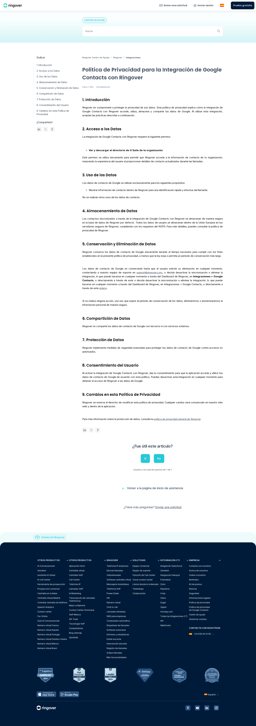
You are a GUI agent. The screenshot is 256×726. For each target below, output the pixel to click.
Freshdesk (165, 579)
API (161, 621)
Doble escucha (114, 639)
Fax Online (42, 616)
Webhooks (165, 625)
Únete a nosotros (197, 575)
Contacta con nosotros (200, 566)
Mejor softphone (77, 605)
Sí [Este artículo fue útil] (145, 458)
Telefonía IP (75, 584)
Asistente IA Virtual (46, 575)
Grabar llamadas (114, 653)
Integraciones (133, 57)
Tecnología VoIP (77, 624)
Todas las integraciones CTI (173, 616)
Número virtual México (48, 643)
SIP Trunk (73, 619)
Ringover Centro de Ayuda (95, 57)
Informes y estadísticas (118, 634)
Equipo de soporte (142, 570)
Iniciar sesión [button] (205, 5)
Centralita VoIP (76, 575)
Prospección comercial (48, 589)
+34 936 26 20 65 (201, 633)
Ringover (117, 57)
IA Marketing (75, 593)
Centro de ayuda (197, 614)
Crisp (162, 593)
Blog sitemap (75, 633)
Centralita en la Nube (47, 593)
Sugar (163, 602)
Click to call (112, 607)
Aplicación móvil (77, 566)
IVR (108, 598)
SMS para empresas (116, 616)
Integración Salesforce (171, 566)
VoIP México (75, 614)
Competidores (76, 628)
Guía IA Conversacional (48, 621)
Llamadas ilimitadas (116, 611)
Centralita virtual (76, 570)
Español (211, 694)
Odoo (163, 598)
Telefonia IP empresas (117, 566)
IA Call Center (43, 579)
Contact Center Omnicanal (81, 610)
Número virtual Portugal (48, 634)
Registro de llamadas (117, 648)
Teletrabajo (138, 589)
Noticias (193, 589)
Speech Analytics (45, 607)
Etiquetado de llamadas (118, 625)
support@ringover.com (149, 272)
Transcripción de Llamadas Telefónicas (82, 599)
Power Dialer (113, 593)
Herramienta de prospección (51, 584)
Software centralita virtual (119, 579)
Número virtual (113, 602)
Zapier (163, 607)
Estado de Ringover (53, 537)
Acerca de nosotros (198, 570)
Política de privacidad (199, 602)
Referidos (194, 579)
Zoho (162, 584)
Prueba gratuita (242, 5)
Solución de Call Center (144, 575)
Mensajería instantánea (118, 584)
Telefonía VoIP (114, 589)
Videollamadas (114, 575)
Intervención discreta (117, 643)
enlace (103, 288)
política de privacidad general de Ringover (177, 419)
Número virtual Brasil (47, 648)
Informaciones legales (200, 598)
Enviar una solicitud (175, 5)
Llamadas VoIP (76, 589)
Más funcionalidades (117, 657)
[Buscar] (152, 31)
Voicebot (41, 570)
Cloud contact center (143, 579)
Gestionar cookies (198, 619)
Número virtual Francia (48, 625)
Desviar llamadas (115, 570)
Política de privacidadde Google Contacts (199, 608)
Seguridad (194, 593)
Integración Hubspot (170, 575)
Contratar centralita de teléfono (52, 602)
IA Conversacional (46, 566)
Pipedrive (165, 589)
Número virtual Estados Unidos (52, 639)
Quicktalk (73, 637)
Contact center (44, 611)
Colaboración (139, 593)
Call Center (74, 579)
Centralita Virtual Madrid (48, 598)
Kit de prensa (195, 584)
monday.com (166, 611)
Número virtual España (48, 630)
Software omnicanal (116, 630)
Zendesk (164, 570)
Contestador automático (118, 621)
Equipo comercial (141, 566)
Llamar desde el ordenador (146, 584)
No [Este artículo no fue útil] (159, 458)
